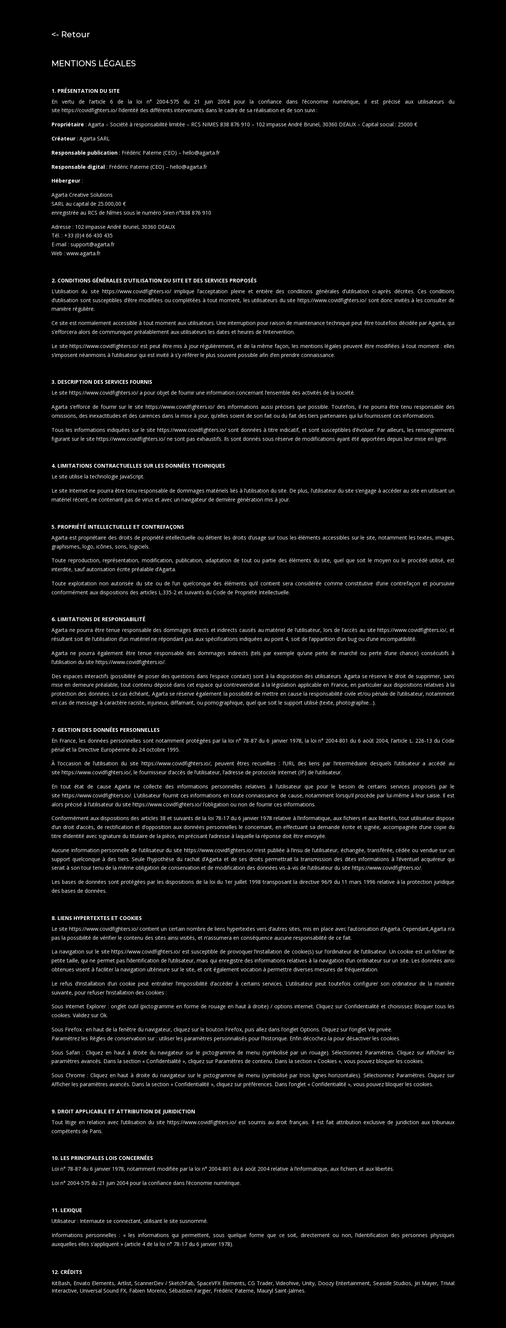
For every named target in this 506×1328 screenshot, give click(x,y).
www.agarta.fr (82, 253)
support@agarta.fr (93, 244)
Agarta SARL (94, 138)
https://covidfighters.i (87, 110)
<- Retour (70, 34)
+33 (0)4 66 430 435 (88, 235)
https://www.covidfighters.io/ (138, 291)
